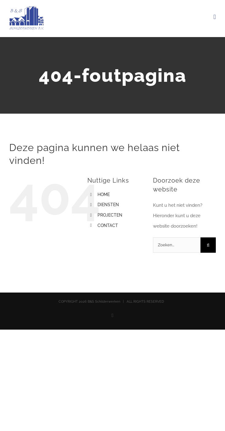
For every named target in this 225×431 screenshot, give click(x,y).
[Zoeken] (208, 245)
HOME (103, 194)
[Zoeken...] (176, 245)
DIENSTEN (108, 204)
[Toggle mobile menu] (214, 17)
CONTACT (107, 225)
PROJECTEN (109, 215)
